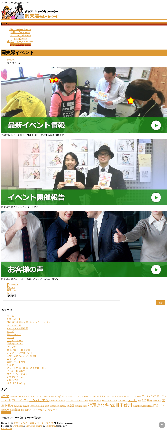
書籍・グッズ (14, 334)
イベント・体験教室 (17, 328)
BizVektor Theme (34, 426)
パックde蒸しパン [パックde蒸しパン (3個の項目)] (109, 400)
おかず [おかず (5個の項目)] (57, 396)
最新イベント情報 (16, 362)
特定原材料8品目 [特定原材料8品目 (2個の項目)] (139, 406)
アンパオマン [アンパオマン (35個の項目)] (39, 400)
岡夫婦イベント (15, 343)
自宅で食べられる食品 (18, 349)
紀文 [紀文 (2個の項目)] (3, 410)
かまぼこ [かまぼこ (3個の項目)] (72, 396)
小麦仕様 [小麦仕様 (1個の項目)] (26, 406)
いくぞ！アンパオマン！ (19, 352)
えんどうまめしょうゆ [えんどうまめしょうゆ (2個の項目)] (45, 397)
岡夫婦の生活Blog (16, 383)
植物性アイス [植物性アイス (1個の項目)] (54, 406)
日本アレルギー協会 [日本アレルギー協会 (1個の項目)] (37, 406)
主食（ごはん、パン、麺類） (22, 356)
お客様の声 (13, 380)
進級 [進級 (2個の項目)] (22, 410)
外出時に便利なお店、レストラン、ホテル (29, 322)
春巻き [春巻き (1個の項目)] (47, 406)
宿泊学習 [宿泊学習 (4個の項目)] (18, 405)
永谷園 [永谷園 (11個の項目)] (70, 405)
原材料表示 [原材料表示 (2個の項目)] (156, 401)
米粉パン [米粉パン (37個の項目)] (158, 405)
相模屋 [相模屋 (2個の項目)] (149, 406)
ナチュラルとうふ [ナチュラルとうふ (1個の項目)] (95, 400)
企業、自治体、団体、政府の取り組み (26, 368)
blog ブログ (13, 346)
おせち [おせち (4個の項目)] (65, 396)
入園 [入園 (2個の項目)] (139, 401)
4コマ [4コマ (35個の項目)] (5, 396)
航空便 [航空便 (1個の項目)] (12, 410)
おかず (10, 365)
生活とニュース (15, 340)
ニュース (11, 359)
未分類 (10, 316)
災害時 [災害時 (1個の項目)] (85, 406)
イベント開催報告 (16, 371)
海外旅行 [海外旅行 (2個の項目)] (78, 406)
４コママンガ (14, 325)
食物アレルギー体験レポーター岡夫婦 (33, 423)
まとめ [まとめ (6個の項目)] (103, 396)
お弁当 (10, 337)
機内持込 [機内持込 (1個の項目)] (63, 406)
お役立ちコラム (15, 377)
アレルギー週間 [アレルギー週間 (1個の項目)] (135, 396)
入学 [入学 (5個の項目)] (144, 400)
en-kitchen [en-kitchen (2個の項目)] (13, 397)
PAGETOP (6, 412)
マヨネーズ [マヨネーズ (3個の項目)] (122, 400)
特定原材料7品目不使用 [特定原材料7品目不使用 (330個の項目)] (110, 405)
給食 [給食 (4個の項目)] (7, 410)
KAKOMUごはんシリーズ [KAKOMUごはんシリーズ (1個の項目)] (27, 396)
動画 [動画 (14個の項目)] (149, 400)
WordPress (18, 426)
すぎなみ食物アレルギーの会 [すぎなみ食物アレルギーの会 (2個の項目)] (87, 397)
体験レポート (14, 319)
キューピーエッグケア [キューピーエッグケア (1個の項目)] (57, 400)
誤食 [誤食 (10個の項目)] (17, 409)
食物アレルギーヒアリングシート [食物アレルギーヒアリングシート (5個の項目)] (41, 410)
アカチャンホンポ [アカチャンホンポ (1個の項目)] (123, 396)
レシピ (10, 331)
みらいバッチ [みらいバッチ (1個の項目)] (111, 396)
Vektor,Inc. (51, 426)
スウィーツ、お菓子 (17, 374)
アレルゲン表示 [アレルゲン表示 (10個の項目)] (20, 400)
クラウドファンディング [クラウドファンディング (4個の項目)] (77, 400)
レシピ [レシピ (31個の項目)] (132, 400)
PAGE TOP (6, 428)
